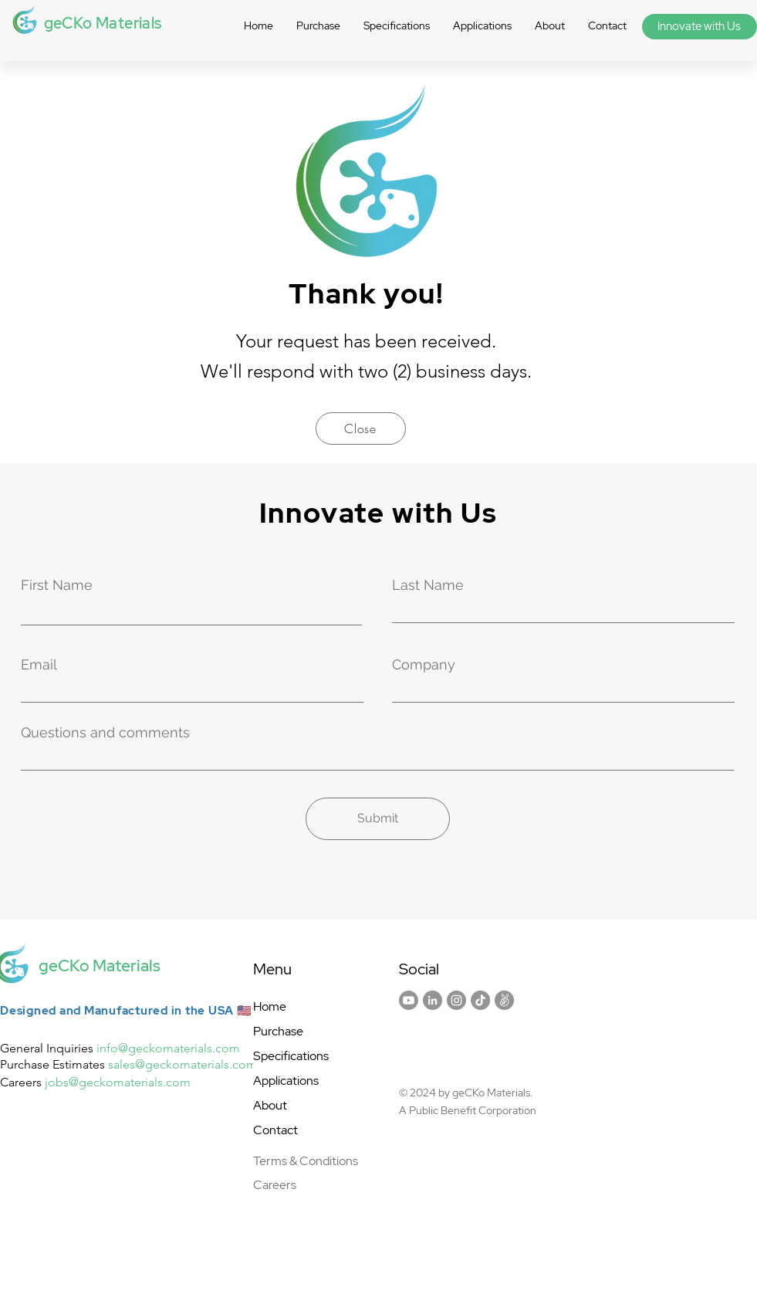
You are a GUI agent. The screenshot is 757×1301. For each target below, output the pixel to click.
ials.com (168, 1082)
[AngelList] (504, 1000)
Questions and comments (105, 733)
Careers (274, 1185)
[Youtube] (408, 1000)
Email (38, 665)
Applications (286, 1080)
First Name (57, 585)
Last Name (428, 585)
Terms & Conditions (305, 1161)
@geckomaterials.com (179, 1048)
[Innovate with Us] (699, 26)
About (270, 1105)
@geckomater (107, 1082)
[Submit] (378, 819)
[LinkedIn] (432, 1000)
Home (269, 1006)
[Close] (361, 428)
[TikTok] (480, 1000)
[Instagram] (456, 1000)
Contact (275, 1130)
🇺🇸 (244, 1010)
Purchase (278, 1031)
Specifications (291, 1056)
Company (423, 665)
